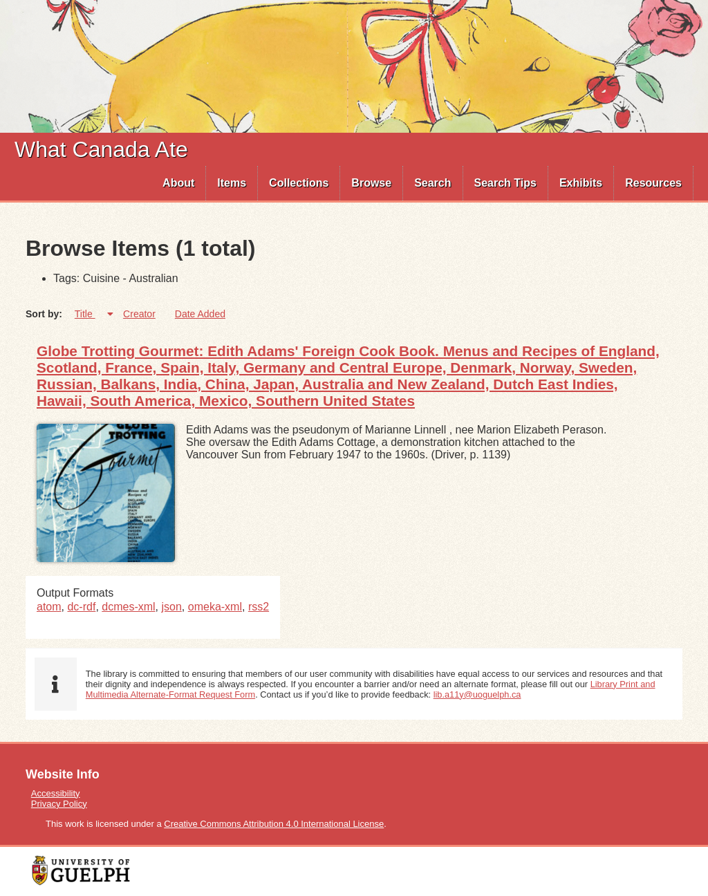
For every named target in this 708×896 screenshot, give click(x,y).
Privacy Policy (59, 804)
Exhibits (580, 183)
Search (432, 183)
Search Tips (505, 183)
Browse (371, 183)
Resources (653, 183)
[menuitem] (178, 183)
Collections (298, 183)
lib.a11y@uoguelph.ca (477, 694)
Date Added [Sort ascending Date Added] (200, 313)
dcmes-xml (128, 607)
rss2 (258, 607)
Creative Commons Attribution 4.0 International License (274, 824)
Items (231, 183)
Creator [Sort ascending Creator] (139, 313)
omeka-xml (215, 607)
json (172, 607)
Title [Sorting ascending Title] (85, 313)
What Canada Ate (101, 149)
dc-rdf (81, 607)
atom (49, 607)
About (178, 183)
